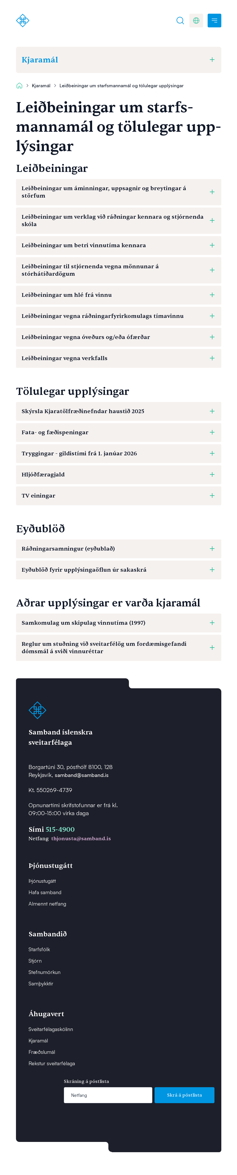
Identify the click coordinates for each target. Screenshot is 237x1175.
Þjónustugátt (42, 881)
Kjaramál (41, 85)
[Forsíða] (23, 20)
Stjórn (35, 960)
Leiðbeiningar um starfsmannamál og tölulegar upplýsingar (122, 85)
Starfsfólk (39, 949)
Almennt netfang (47, 903)
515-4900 (60, 829)
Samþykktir (41, 983)
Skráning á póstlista (86, 1081)
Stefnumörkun (44, 972)
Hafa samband (45, 892)
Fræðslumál (42, 1052)
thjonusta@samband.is (81, 838)
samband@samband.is (82, 775)
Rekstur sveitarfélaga (52, 1063)
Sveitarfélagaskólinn (51, 1029)
